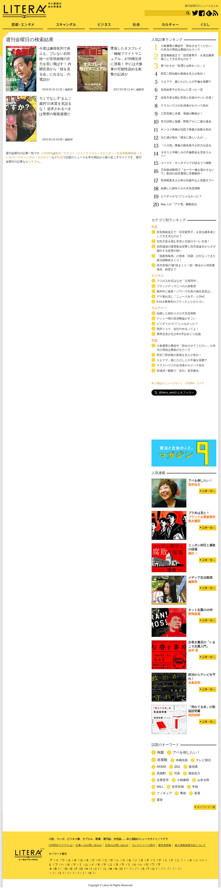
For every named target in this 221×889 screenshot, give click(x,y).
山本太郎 (203, 780)
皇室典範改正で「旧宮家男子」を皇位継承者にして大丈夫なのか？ (187, 57)
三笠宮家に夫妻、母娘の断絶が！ (182, 113)
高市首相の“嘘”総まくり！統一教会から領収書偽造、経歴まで (186, 267)
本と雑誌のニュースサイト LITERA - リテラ (178, 383)
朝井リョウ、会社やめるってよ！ (178, 328)
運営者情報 (164, 845)
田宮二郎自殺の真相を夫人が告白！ (183, 73)
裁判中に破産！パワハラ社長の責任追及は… (185, 291)
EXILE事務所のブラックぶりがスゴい (180, 301)
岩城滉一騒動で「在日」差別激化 (178, 370)
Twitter (195, 13)
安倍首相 (178, 786)
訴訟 (177, 766)
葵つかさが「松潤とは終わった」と (183, 65)
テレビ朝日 (203, 760)
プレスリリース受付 (143, 845)
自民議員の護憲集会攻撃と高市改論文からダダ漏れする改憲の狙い (186, 248)
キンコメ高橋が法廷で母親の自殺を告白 (186, 129)
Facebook (202, 13)
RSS (215, 13)
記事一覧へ (208, 491)
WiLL (160, 786)
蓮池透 (193, 766)
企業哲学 (163, 780)
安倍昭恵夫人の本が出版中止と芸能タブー (187, 180)
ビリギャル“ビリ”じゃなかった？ (181, 196)
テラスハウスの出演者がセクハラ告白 (184, 105)
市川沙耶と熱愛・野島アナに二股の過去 (186, 121)
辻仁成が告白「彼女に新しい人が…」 (184, 137)
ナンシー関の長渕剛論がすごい (176, 318)
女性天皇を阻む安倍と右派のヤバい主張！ (187, 97)
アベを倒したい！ (186, 752)
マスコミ (69, 153)
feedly (209, 13)
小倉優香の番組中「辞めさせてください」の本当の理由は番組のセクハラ (187, 47)
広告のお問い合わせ (116, 845)
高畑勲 (161, 773)
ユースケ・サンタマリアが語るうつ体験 (186, 162)
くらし (205, 26)
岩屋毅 (162, 760)
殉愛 (160, 752)
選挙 (160, 799)
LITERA (47, 153)
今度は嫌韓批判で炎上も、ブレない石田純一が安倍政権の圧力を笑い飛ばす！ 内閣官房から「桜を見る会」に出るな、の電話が (55, 64)
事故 (183, 793)
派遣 (197, 793)
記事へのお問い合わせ (89, 845)
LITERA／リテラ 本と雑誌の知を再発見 (32, 10)
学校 (195, 786)
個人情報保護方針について (190, 845)
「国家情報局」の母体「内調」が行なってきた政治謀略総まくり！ (186, 258)
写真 (177, 773)
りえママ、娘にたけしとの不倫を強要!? (186, 81)
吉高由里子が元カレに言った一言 (182, 89)
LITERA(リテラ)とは (61, 845)
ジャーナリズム (87, 153)
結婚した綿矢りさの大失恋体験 (180, 188)
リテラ (32, 161)
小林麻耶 (183, 780)
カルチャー (45, 157)
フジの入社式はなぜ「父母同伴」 (178, 280)
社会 (60, 157)
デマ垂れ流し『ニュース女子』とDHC (181, 296)
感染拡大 (194, 773)
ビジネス (104, 26)
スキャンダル (26, 157)
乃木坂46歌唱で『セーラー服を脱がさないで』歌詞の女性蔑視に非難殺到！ (187, 171)
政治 (58, 153)
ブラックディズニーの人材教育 (178, 286)
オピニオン (107, 153)
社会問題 (122, 153)
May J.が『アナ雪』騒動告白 (179, 204)
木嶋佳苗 (182, 760)
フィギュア (164, 793)
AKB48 (161, 766)
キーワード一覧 (206, 807)
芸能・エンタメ (23, 26)
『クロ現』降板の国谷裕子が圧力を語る (186, 145)
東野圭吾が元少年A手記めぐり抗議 (179, 334)
